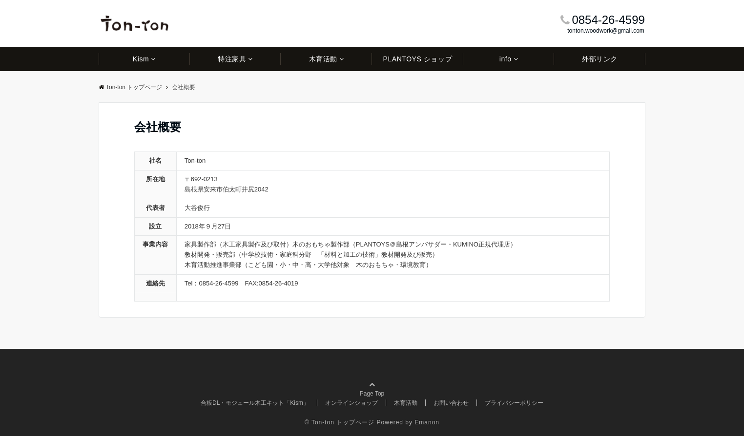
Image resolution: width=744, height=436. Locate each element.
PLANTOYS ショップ (417, 59)
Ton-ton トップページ (130, 87)
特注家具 (232, 59)
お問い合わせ (451, 402)
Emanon (426, 422)
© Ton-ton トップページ (339, 422)
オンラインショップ (351, 402)
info (505, 59)
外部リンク (600, 59)
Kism (141, 59)
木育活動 (323, 59)
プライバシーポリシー (514, 402)
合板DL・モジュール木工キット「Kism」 (255, 402)
